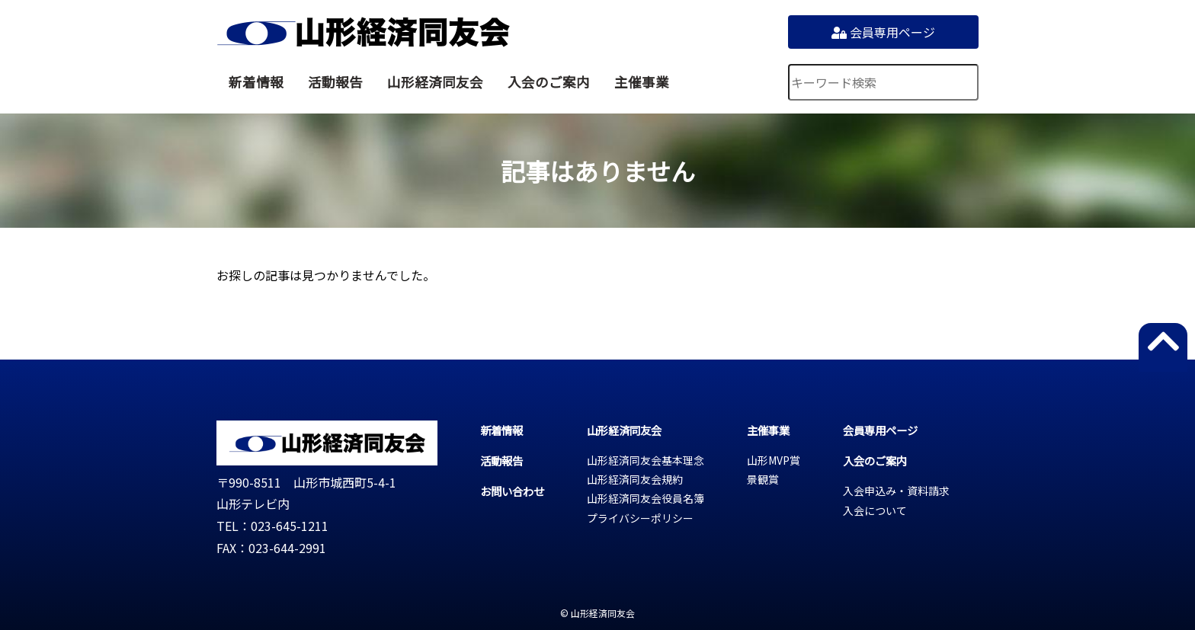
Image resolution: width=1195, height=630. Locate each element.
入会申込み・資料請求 (896, 490)
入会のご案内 (549, 81)
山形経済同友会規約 (635, 479)
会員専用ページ (883, 32)
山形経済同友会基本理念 (645, 460)
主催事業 (641, 81)
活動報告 (335, 81)
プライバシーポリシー (640, 518)
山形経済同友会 (363, 32)
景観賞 (763, 479)
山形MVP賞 (773, 460)
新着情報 (256, 81)
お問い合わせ (512, 491)
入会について (875, 510)
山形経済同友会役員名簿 (645, 498)
